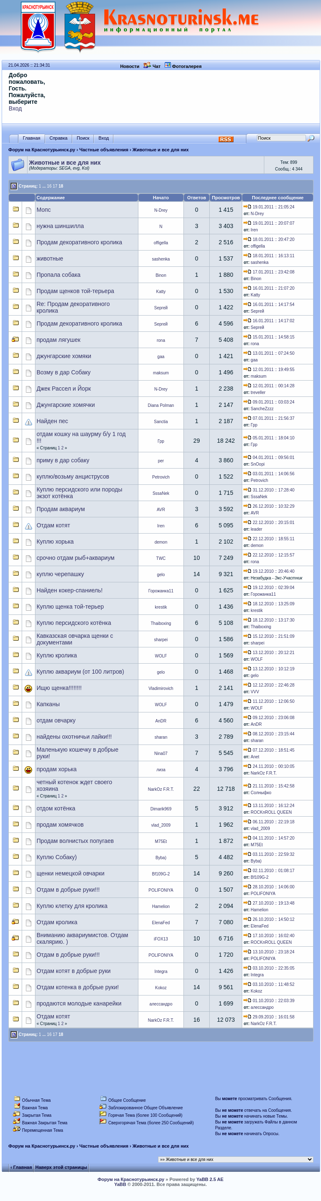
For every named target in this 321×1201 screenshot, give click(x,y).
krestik (161, 607)
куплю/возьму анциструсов (73, 476)
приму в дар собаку (63, 460)
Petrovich (161, 477)
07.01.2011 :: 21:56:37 (268, 418)
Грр (254, 425)
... (43, 186)
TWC (161, 558)
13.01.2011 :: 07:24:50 (268, 353)
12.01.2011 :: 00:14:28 (268, 386)
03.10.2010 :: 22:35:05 (268, 968)
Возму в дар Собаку (64, 372)
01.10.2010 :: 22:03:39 (268, 1000)
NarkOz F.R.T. (263, 773)
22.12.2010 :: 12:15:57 (268, 555)
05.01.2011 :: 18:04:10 (268, 438)
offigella (161, 243)
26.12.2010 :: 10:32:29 (268, 506)
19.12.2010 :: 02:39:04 (268, 587)
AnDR (161, 721)
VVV (255, 692)
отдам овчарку (56, 720)
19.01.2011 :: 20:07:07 (268, 223)
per (161, 461)
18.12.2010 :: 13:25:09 (268, 604)
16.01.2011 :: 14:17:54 (268, 304)
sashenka (161, 259)
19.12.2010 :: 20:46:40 (268, 571)
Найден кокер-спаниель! (70, 590)
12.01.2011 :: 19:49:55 (268, 369)
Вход (15, 108)
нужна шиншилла (60, 226)
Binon (160, 275)
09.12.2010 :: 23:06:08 (268, 717)
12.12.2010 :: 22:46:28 (268, 685)
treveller (258, 392)
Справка (58, 138)
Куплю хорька (55, 541)
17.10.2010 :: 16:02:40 (268, 935)
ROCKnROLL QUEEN (271, 812)
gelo (161, 574)
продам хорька (57, 769)
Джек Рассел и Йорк (64, 388)
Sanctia (161, 421)
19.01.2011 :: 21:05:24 (268, 207)
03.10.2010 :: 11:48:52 (268, 984)
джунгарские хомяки (64, 356)
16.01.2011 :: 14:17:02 (268, 320)
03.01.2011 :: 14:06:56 (268, 473)
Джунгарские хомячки (66, 404)
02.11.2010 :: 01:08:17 (268, 870)
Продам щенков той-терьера (75, 291)
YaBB (120, 1184)
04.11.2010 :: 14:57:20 (268, 838)
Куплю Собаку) (57, 857)
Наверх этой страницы (61, 1167)
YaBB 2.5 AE (209, 1179)
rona (161, 340)
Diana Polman (161, 405)
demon (161, 542)
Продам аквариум (61, 509)
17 (55, 186)
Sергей (161, 308)
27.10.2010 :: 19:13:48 (268, 903)
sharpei (161, 639)
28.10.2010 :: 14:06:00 (268, 887)
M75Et (161, 841)
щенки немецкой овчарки (71, 873)
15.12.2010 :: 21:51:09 (268, 636)
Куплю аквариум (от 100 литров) (80, 671)
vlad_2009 (161, 825)
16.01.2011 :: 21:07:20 (268, 288)
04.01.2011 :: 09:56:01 (268, 457)
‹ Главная (21, 1167)
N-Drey (161, 210)
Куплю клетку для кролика (72, 906)
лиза (161, 769)
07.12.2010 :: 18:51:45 (268, 750)
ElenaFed (161, 922)
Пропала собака (59, 274)
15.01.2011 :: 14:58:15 (268, 337)
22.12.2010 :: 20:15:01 (268, 522)
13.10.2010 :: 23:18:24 (268, 952)
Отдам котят (53, 525)
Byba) (160, 857)
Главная (32, 138)
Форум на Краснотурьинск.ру (41, 149)
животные (50, 258)
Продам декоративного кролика (79, 242)
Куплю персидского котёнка (74, 622)
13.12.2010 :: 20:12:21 (268, 652)
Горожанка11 (160, 591)
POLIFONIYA (160, 890)
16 (49, 186)
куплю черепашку (60, 574)
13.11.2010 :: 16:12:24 (268, 805)
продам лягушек (58, 339)
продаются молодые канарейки (79, 1003)
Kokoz (161, 987)
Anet (255, 757)
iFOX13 (161, 939)
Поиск (83, 138)
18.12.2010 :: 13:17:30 (268, 620)
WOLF (161, 656)
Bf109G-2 (161, 874)
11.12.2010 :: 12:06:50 (268, 701)
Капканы (48, 704)
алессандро (160, 1004)
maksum (161, 373)
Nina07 (161, 753)
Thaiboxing (160, 623)
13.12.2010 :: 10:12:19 (268, 669)
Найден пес (52, 421)
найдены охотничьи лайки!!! (74, 736)
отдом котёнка (56, 808)
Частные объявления (103, 149)
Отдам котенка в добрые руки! (78, 987)
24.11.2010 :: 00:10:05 (268, 766)
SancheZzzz (262, 408)
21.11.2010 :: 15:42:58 (268, 786)
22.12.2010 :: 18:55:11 (268, 539)
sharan (161, 737)
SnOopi (257, 464)
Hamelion (161, 906)
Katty (161, 291)
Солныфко (261, 792)
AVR (161, 509)
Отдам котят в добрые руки (74, 971)
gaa (161, 356)
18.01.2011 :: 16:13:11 (268, 255)
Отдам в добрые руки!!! (68, 889)
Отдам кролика (57, 922)
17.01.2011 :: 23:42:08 (268, 272)
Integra (160, 971)
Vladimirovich (160, 688)
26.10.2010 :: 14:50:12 (268, 919)
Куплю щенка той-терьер (70, 606)
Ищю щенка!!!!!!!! (59, 687)
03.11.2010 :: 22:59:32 (268, 854)
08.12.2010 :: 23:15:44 (268, 734)
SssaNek (161, 493)
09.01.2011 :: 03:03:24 (268, 402)
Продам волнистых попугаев (75, 840)
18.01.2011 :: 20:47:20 (268, 239)
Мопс (44, 209)
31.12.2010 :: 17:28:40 (268, 490)
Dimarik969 (161, 809)
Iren (254, 230)
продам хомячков (60, 824)
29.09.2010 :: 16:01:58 (268, 1017)
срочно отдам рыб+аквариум (76, 557)
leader (256, 529)
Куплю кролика (57, 655)
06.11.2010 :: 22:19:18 (268, 822)
